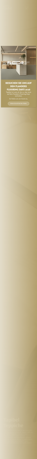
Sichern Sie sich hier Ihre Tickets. (18, 103)
